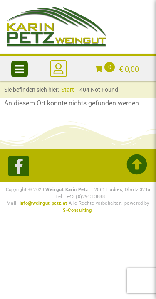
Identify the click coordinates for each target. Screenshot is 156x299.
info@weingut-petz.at (43, 203)
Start (67, 89)
